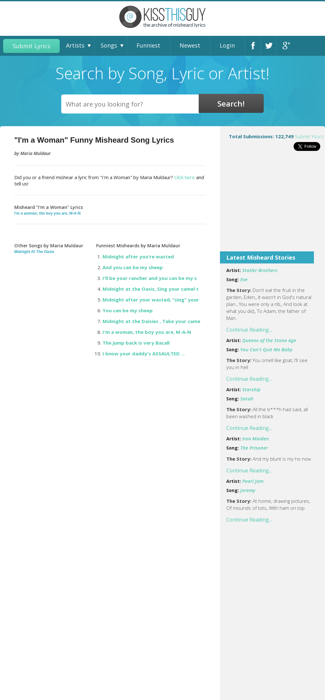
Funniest (148, 45)
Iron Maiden (255, 438)
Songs (109, 45)
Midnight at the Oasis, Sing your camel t (151, 289)
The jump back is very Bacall (136, 343)
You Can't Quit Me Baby (266, 349)
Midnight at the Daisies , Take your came (151, 321)
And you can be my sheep (133, 267)
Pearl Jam (252, 481)
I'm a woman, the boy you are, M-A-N (47, 213)
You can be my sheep (128, 310)
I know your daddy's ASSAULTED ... (144, 353)
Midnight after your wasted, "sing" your (151, 299)
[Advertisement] (272, 205)
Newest (190, 45)
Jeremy (247, 490)
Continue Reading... (249, 329)
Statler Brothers (259, 270)
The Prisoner (254, 447)
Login (227, 45)
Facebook (254, 46)
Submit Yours (309, 136)
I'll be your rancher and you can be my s (150, 278)
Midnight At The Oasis (34, 252)
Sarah (246, 398)
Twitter (270, 46)
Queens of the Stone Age (269, 340)
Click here (184, 177)
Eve (244, 279)
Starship (251, 389)
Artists (75, 45)
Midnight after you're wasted (138, 256)
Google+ (285, 46)
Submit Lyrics (31, 46)
